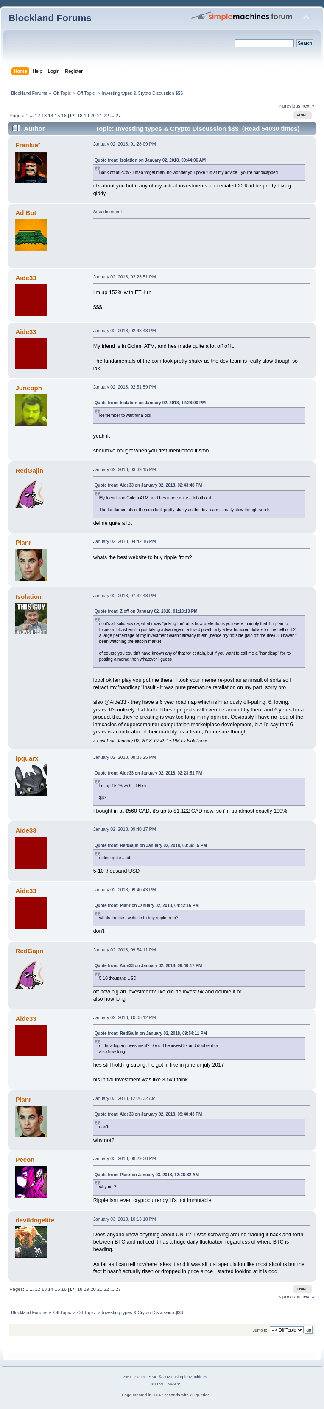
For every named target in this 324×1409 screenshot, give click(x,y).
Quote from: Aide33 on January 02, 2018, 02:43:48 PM (148, 485)
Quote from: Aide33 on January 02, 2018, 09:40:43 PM (148, 1114)
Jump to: (260, 1330)
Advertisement (107, 211)
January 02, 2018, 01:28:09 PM (124, 143)
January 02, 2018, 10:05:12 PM (124, 1017)
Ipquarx (26, 758)
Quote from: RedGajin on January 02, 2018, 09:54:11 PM (151, 1033)
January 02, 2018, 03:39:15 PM (124, 469)
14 (50, 115)
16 (64, 115)
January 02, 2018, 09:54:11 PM (124, 949)
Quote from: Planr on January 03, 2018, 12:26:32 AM (147, 1174)
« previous (289, 105)
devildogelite (34, 1220)
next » (308, 105)
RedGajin (29, 470)
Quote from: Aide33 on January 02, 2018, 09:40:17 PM (148, 965)
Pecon (24, 1159)
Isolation (28, 596)
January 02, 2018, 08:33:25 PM (124, 757)
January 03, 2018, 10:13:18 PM (124, 1219)
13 (44, 115)
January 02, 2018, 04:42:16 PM (124, 541)
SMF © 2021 (161, 1376)
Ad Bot (25, 212)
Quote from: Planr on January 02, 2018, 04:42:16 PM (147, 905)
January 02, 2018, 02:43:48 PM (124, 330)
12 (37, 115)
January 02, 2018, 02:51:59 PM (124, 386)
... (32, 115)
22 (106, 115)
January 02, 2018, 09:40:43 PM (124, 889)
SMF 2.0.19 (134, 1376)
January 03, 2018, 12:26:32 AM (124, 1098)
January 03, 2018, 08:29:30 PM (124, 1158)
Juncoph (28, 388)
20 (92, 115)
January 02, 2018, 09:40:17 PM (124, 829)
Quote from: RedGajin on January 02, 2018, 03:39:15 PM (151, 845)
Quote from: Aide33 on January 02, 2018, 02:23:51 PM (148, 773)
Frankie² (27, 145)
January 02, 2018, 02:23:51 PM (124, 276)
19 (86, 115)
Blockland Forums (50, 18)
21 (99, 115)
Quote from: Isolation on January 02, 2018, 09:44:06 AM (150, 160)
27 (118, 115)
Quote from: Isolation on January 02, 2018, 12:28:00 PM (150, 402)
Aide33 (25, 277)
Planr (23, 542)
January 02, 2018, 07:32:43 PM (124, 595)
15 (57, 115)
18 (79, 115)
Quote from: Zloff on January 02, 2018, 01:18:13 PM (146, 611)
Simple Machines (191, 1376)
